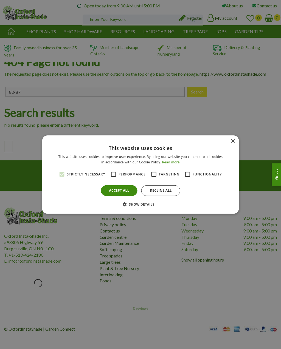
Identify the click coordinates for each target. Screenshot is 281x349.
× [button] (233, 141)
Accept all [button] (119, 190)
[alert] (140, 174)
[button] (140, 204)
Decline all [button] (161, 190)
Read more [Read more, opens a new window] (171, 162)
